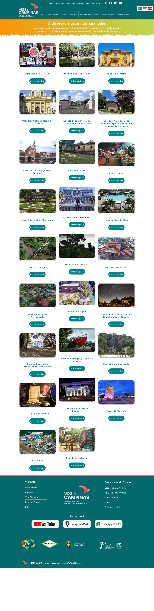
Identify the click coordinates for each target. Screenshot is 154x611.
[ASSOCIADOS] (89, 3)
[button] (52, 14)
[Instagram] (105, 3)
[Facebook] (110, 3)
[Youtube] (120, 3)
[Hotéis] (113, 502)
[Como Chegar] (115, 497)
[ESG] (99, 3)
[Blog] (35, 506)
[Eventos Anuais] (35, 502)
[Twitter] (115, 3)
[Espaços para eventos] (118, 487)
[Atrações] (36, 492)
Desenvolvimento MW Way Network (66, 563)
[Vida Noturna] (35, 497)
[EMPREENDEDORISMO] (75, 3)
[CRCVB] (51, 3)
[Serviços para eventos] (118, 492)
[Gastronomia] (36, 487)
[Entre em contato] (115, 507)
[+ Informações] (37, 81)
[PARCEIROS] (60, 3)
